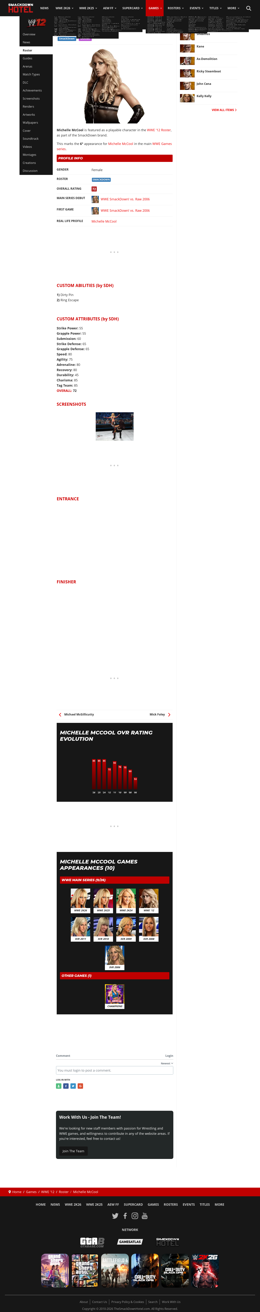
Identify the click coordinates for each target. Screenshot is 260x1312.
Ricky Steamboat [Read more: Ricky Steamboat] (209, 71)
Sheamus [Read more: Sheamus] (203, 34)
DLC (25, 82)
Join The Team (73, 1151)
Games (154, 8)
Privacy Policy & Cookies (127, 1302)
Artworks (29, 115)
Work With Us (171, 1302)
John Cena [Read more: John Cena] (204, 84)
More (232, 8)
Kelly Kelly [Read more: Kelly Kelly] (204, 96)
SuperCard (131, 8)
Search (153, 1302)
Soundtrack (30, 139)
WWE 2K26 (63, 8)
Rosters (174, 8)
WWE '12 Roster (70, 32)
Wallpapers (30, 123)
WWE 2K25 (86, 8)
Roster (27, 50)
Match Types (31, 74)
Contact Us (99, 1302)
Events (195, 8)
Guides (27, 58)
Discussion (30, 171)
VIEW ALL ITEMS (224, 110)
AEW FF (108, 8)
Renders (28, 106)
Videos (27, 147)
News (44, 8)
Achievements (32, 90)
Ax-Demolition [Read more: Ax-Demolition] (207, 59)
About (84, 1302)
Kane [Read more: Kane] (200, 46)
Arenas (27, 66)
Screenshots (31, 99)
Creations (29, 163)
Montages (29, 155)
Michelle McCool (120, 144)
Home (41, 1204)
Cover (27, 131)
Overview (29, 34)
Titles (213, 8)
